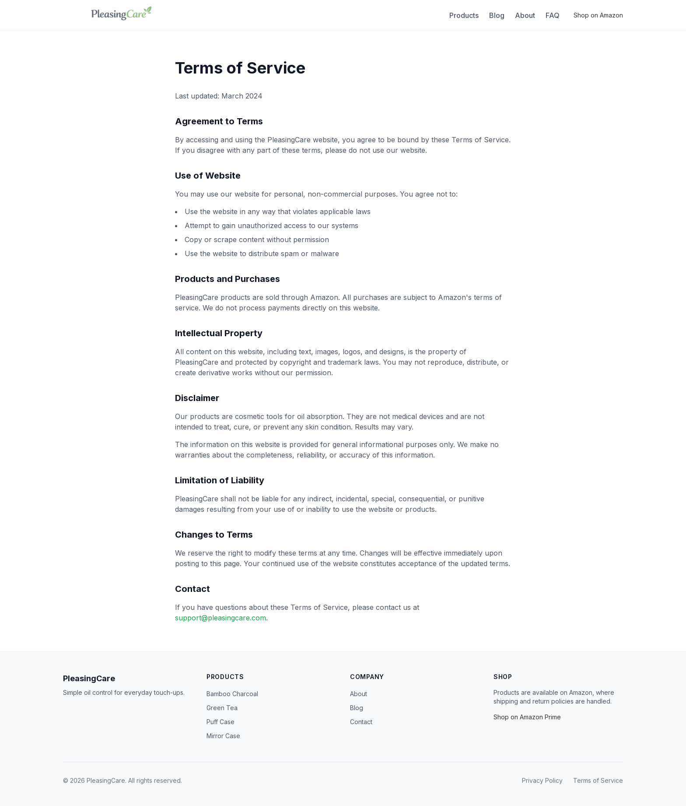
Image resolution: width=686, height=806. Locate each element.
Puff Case (220, 721)
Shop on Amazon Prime (527, 717)
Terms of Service (598, 780)
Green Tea (222, 707)
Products (464, 15)
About (525, 15)
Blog (496, 15)
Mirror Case (223, 735)
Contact (361, 721)
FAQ (553, 15)
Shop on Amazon (598, 15)
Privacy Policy (542, 780)
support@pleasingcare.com (220, 617)
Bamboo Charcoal (232, 693)
